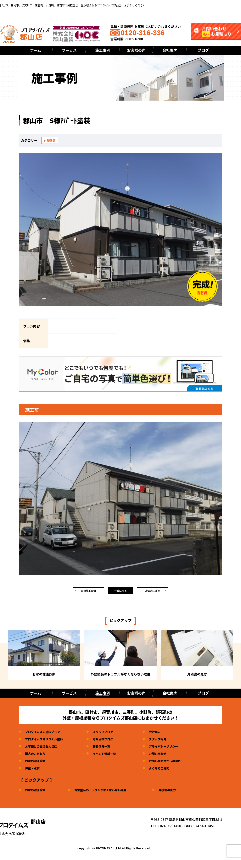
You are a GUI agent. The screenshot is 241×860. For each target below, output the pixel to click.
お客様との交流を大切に (43, 748)
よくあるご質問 (169, 770)
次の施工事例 (153, 591)
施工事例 (102, 50)
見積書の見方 (179, 791)
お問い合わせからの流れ (176, 762)
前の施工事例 (88, 591)
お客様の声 (136, 50)
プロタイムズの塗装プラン (45, 733)
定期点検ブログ (109, 740)
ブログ (203, 50)
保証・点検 (33, 770)
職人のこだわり (36, 755)
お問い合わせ (168, 755)
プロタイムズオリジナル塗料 (46, 740)
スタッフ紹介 (168, 740)
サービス (69, 50)
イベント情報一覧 (111, 755)
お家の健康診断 (36, 762)
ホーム (35, 50)
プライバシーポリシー (174, 748)
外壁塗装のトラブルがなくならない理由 (107, 791)
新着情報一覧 (108, 748)
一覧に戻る (120, 591)
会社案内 (169, 50)
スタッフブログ (109, 733)
